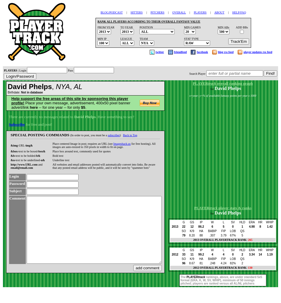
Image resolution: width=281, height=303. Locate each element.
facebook (202, 52)
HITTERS (137, 12)
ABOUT (219, 12)
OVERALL (179, 12)
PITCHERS (157, 12)
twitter (160, 52)
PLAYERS (200, 12)
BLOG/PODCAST (111, 12)
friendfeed (180, 52)
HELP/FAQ (239, 12)
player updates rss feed (257, 52)
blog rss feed (226, 52)
